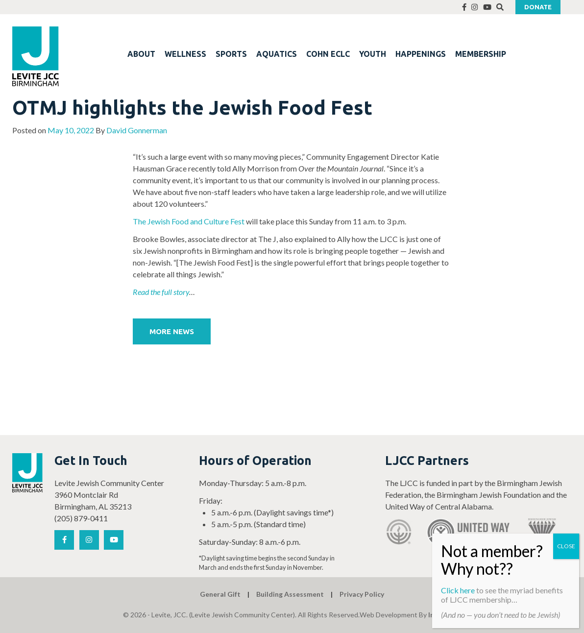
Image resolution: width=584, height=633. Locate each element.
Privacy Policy (362, 594)
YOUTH (372, 53)
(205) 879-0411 (81, 518)
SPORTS (231, 53)
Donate (538, 6)
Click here (458, 590)
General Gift (220, 594)
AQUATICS (276, 53)
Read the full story (161, 291)
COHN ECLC (328, 53)
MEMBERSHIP (480, 53)
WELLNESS (185, 53)
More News (171, 331)
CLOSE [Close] (566, 546)
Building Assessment (290, 594)
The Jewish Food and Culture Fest (188, 221)
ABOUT (141, 53)
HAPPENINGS (420, 53)
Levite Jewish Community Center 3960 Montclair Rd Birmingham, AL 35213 (109, 494)
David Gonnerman (136, 130)
